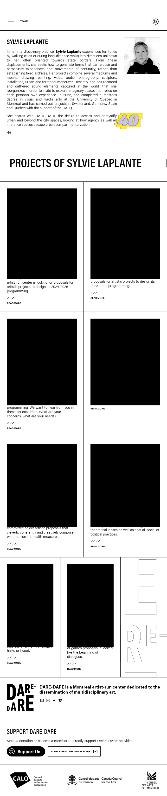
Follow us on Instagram (47, 700)
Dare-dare (83, 6)
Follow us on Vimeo (60, 700)
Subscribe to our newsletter (41, 700)
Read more (14, 303)
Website (9, 132)
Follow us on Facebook (53, 700)
